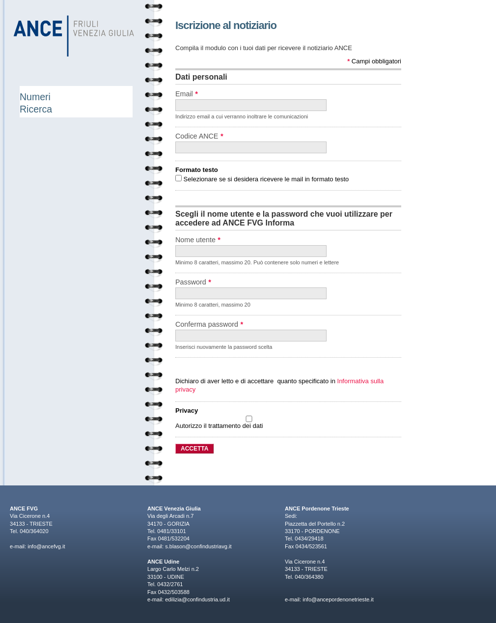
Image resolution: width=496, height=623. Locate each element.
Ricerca (36, 109)
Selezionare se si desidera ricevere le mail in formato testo (262, 179)
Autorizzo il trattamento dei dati (249, 422)
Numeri (35, 96)
